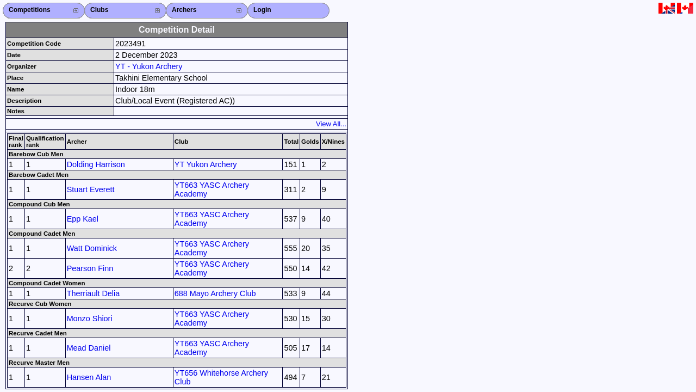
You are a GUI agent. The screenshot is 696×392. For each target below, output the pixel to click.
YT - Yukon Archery (148, 66)
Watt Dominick (92, 248)
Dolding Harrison (96, 164)
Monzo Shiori (90, 318)
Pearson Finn (90, 268)
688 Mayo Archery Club (215, 293)
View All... (331, 124)
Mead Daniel (89, 348)
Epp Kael (82, 219)
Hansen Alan (89, 377)
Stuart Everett (91, 189)
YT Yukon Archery (206, 164)
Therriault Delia (93, 293)
